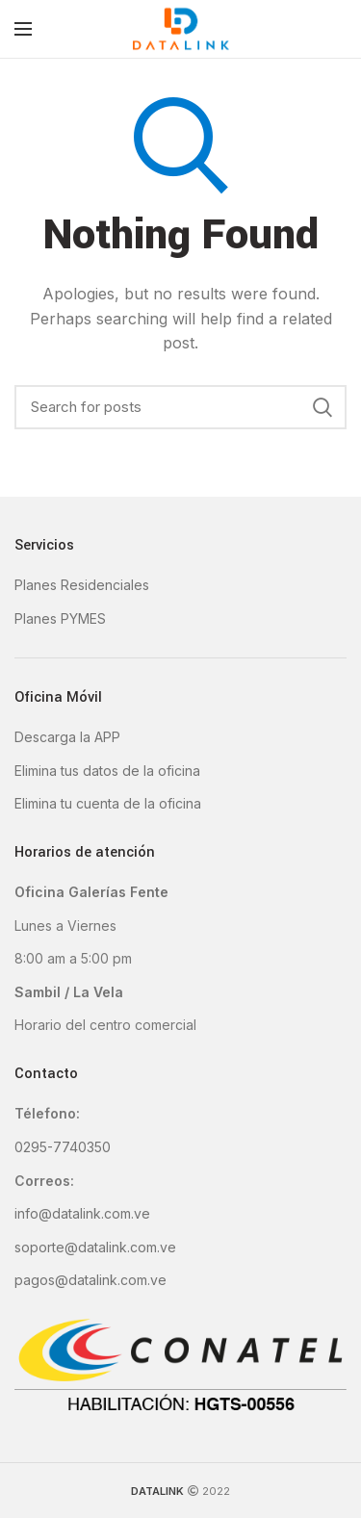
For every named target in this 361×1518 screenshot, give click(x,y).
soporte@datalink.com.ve (95, 1247)
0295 (30, 1147)
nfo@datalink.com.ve (83, 1213)
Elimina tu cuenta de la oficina (107, 803)
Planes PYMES (60, 618)
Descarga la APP (67, 737)
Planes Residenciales (81, 585)
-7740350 (79, 1147)
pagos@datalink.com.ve (90, 1280)
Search (322, 407)
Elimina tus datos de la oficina (107, 770)
